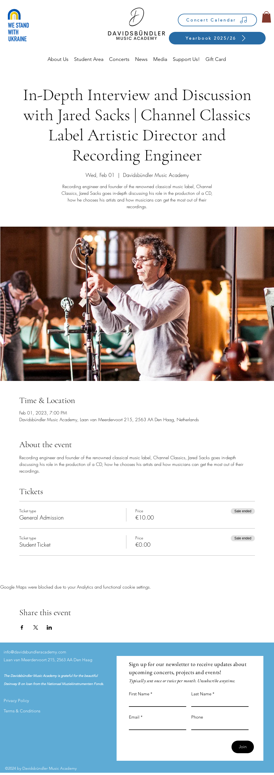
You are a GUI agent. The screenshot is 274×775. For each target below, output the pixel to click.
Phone (197, 717)
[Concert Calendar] (217, 20)
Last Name (201, 694)
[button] (266, 17)
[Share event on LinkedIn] (49, 627)
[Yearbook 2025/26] (217, 38)
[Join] (243, 747)
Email (134, 717)
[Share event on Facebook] (22, 627)
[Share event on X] (35, 627)
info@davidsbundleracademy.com (35, 652)
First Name (139, 694)
